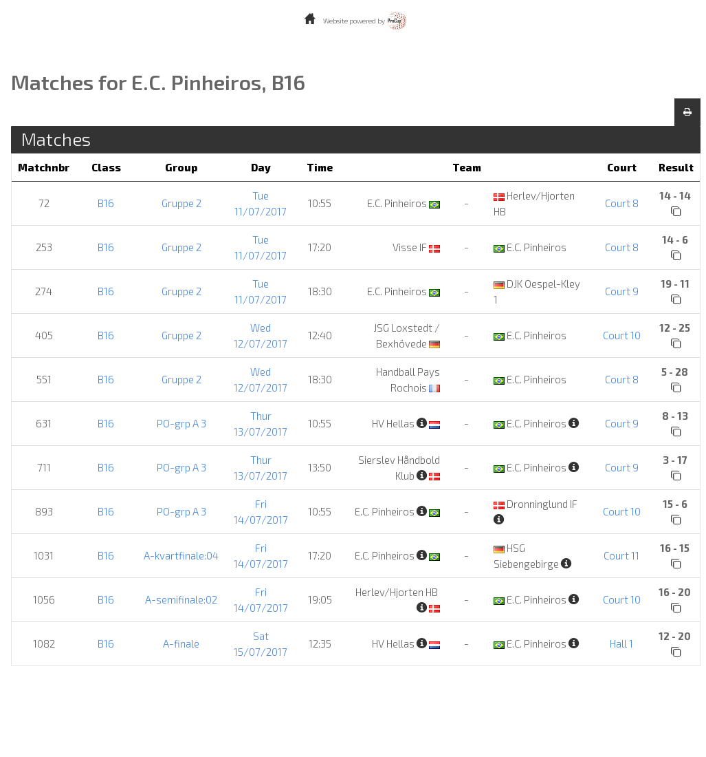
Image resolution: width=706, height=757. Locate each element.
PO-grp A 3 (181, 423)
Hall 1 (621, 643)
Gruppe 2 (181, 203)
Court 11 (621, 555)
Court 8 (622, 203)
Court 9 (622, 291)
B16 (106, 203)
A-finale (181, 643)
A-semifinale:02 (181, 599)
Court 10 (622, 335)
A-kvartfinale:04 (181, 555)
